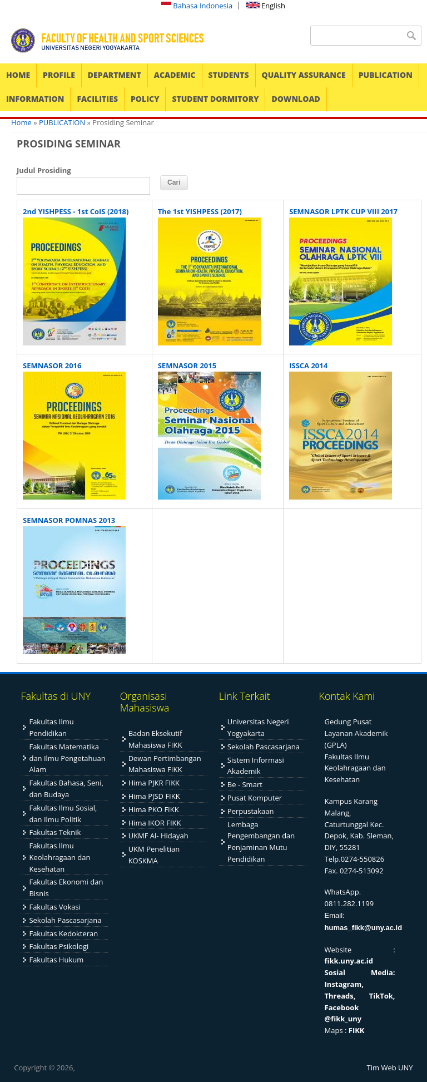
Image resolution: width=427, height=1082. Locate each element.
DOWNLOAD (295, 98)
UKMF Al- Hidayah (158, 836)
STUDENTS (228, 75)
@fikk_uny (343, 1019)
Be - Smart (244, 784)
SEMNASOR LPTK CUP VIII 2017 (343, 211)
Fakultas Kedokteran (63, 933)
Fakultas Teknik (55, 832)
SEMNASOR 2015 (187, 365)
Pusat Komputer (254, 798)
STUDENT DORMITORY (215, 98)
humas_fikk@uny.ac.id (364, 927)
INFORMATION (35, 98)
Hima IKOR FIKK (154, 823)
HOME (18, 75)
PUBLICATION (386, 75)
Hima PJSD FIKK (154, 796)
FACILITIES (97, 98)
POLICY (145, 98)
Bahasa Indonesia (196, 6)
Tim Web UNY (390, 1068)
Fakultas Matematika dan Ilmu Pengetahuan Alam (67, 758)
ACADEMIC (175, 75)
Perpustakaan (250, 811)
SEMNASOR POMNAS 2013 (69, 520)
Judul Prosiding (44, 170)
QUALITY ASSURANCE (304, 75)
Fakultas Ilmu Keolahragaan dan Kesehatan (59, 857)
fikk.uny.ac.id (349, 961)
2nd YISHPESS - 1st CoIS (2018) (75, 211)
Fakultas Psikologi (58, 946)
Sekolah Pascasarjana (65, 920)
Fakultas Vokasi (55, 907)
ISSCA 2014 (308, 365)
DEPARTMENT (114, 75)
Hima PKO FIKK (153, 809)
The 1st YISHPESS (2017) (200, 211)
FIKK (357, 1030)
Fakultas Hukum (56, 960)
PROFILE (59, 75)
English (265, 6)
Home (21, 122)
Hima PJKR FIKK (154, 783)
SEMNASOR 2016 (52, 365)
